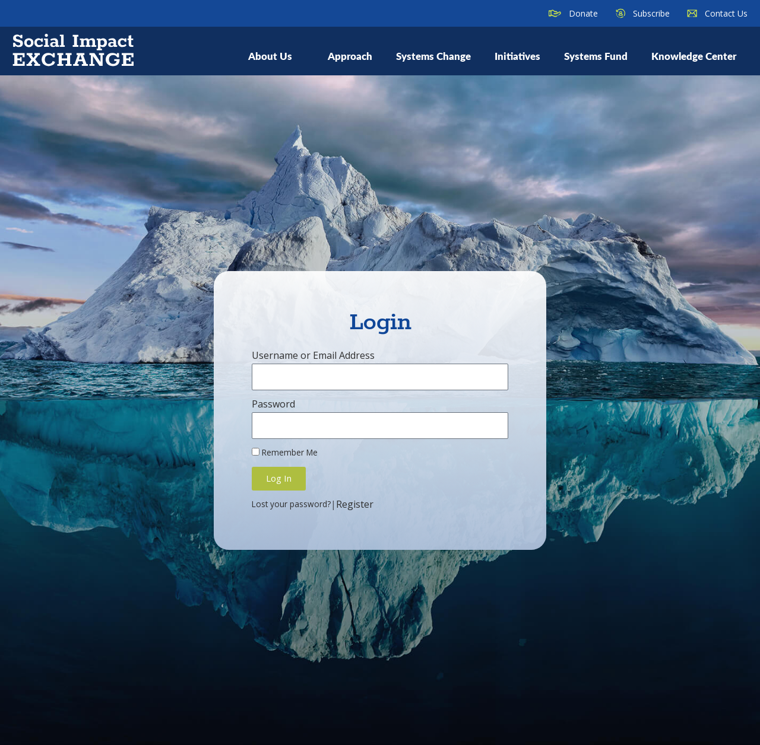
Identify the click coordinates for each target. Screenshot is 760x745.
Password (273, 403)
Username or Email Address (313, 355)
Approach (350, 56)
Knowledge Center (693, 56)
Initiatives (517, 56)
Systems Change (433, 56)
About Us (276, 56)
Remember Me (285, 452)
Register (354, 504)
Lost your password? (291, 504)
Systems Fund (596, 56)
